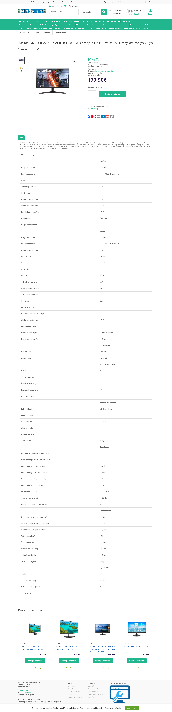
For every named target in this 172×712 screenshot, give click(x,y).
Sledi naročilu (122, 2)
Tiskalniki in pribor (78, 28)
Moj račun (95, 2)
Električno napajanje (52, 21)
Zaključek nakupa (108, 2)
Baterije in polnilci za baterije (30, 21)
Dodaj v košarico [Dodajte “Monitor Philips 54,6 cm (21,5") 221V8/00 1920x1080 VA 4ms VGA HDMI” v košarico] (136, 660)
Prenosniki (107, 25)
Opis (21, 137)
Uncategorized (108, 28)
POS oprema (81, 25)
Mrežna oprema (113, 21)
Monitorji (102, 21)
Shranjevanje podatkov (42, 28)
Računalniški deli (25, 28)
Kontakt (31, 2)
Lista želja (151, 2)
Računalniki (144, 25)
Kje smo (56, 2)
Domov (37, 33)
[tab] (21, 137)
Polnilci (72, 25)
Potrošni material (94, 25)
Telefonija (65, 28)
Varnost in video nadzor (124, 28)
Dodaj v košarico (112, 94)
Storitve (56, 28)
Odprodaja (49, 25)
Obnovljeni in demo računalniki (31, 25)
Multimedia (125, 21)
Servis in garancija (44, 2)
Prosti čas (134, 25)
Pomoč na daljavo (68, 2)
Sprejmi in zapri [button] (132, 708)
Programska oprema (121, 25)
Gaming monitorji (101, 71)
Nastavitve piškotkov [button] (113, 708)
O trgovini (21, 2)
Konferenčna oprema (88, 21)
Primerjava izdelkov (137, 2)
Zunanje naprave (142, 28)
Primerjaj (116, 13)
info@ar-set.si (24, 690)
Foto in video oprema (70, 21)
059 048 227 (26, 692)
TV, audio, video (94, 28)
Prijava (150, 12)
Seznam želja (116, 10)
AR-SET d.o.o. (24, 33)
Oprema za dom (61, 25)
